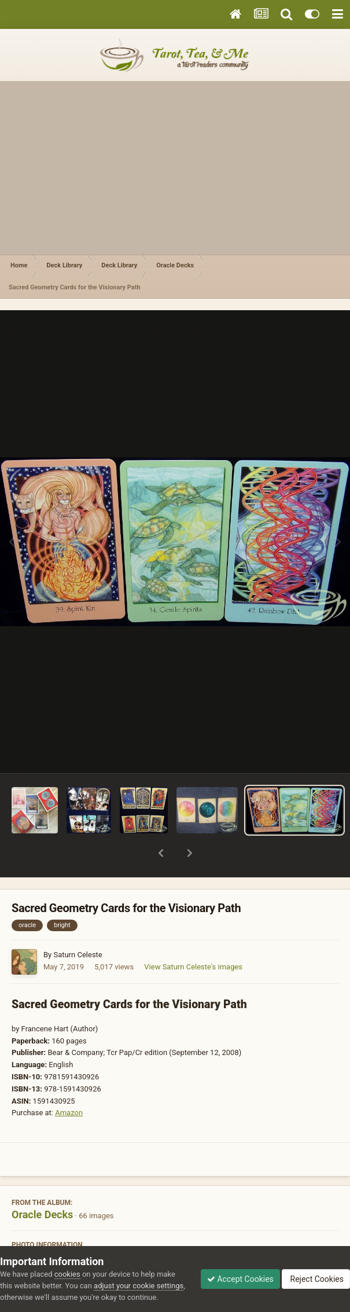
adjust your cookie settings (138, 1285)
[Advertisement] (175, 168)
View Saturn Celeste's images (193, 936)
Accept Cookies (240, 1279)
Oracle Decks (42, 1184)
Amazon (69, 1082)
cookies (67, 1274)
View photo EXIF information (175, 1240)
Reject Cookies (316, 1279)
